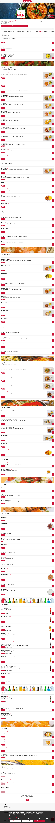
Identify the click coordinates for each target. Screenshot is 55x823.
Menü (51, 28)
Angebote (5, 31)
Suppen (45, 31)
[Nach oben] (2, 31)
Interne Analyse (22, 818)
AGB (4, 809)
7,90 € (3, 490)
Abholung (40, 25)
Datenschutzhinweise (8, 807)
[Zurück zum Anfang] (27, 800)
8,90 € (3, 432)
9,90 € (3, 440)
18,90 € (3, 219)
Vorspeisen (41, 31)
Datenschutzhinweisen (13, 815)
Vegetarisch (29, 31)
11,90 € (3, 455)
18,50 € (3, 225)
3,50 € (3, 586)
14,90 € (3, 446)
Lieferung (14, 25)
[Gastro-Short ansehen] (14, 21)
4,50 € (3, 676)
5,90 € (3, 474)
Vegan (33, 31)
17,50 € (3, 380)
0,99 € (3, 535)
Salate (49, 31)
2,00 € (3, 571)
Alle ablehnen (15, 820)
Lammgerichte (18, 31)
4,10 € (3, 541)
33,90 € (3, 42)
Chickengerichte (11, 31)
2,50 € (3, 528)
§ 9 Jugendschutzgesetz (19, 708)
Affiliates (42, 818)
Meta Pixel (50, 818)
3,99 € (3, 547)
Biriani (37, 31)
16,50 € (3, 77)
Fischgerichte (24, 31)
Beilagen (52, 31)
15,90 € (3, 285)
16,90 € (3, 85)
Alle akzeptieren (40, 820)
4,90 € (3, 757)
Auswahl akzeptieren (27, 820)
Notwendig (13, 818)
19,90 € (3, 397)
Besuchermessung (33, 818)
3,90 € (3, 520)
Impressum (6, 806)
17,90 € (3, 179)
